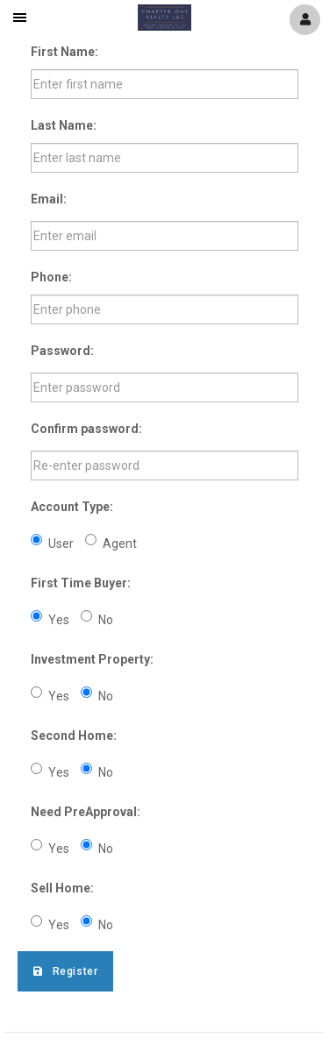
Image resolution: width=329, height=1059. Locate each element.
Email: (49, 199)
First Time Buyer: (81, 583)
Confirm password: (86, 429)
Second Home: (74, 736)
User (52, 542)
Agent (111, 542)
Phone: (51, 277)
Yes (50, 618)
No (97, 618)
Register (65, 971)
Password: (62, 351)
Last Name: (64, 125)
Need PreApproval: (85, 812)
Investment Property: (92, 659)
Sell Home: (62, 888)
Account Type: (72, 507)
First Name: (64, 52)
